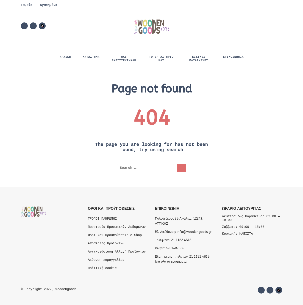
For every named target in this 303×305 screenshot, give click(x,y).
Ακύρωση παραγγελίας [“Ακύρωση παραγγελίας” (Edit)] (106, 260)
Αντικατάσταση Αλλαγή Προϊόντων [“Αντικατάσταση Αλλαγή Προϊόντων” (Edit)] (117, 251)
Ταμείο (26, 5)
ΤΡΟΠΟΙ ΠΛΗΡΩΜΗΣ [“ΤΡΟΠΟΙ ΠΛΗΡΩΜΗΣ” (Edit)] (102, 219)
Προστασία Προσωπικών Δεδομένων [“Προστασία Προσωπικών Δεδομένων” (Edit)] (117, 227)
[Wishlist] (240, 26)
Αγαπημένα (48, 5)
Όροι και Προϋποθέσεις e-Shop (115, 235)
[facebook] (24, 25)
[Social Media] (42, 25)
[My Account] (266, 26)
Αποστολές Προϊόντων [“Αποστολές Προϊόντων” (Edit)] (106, 243)
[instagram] (33, 25)
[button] (253, 26)
